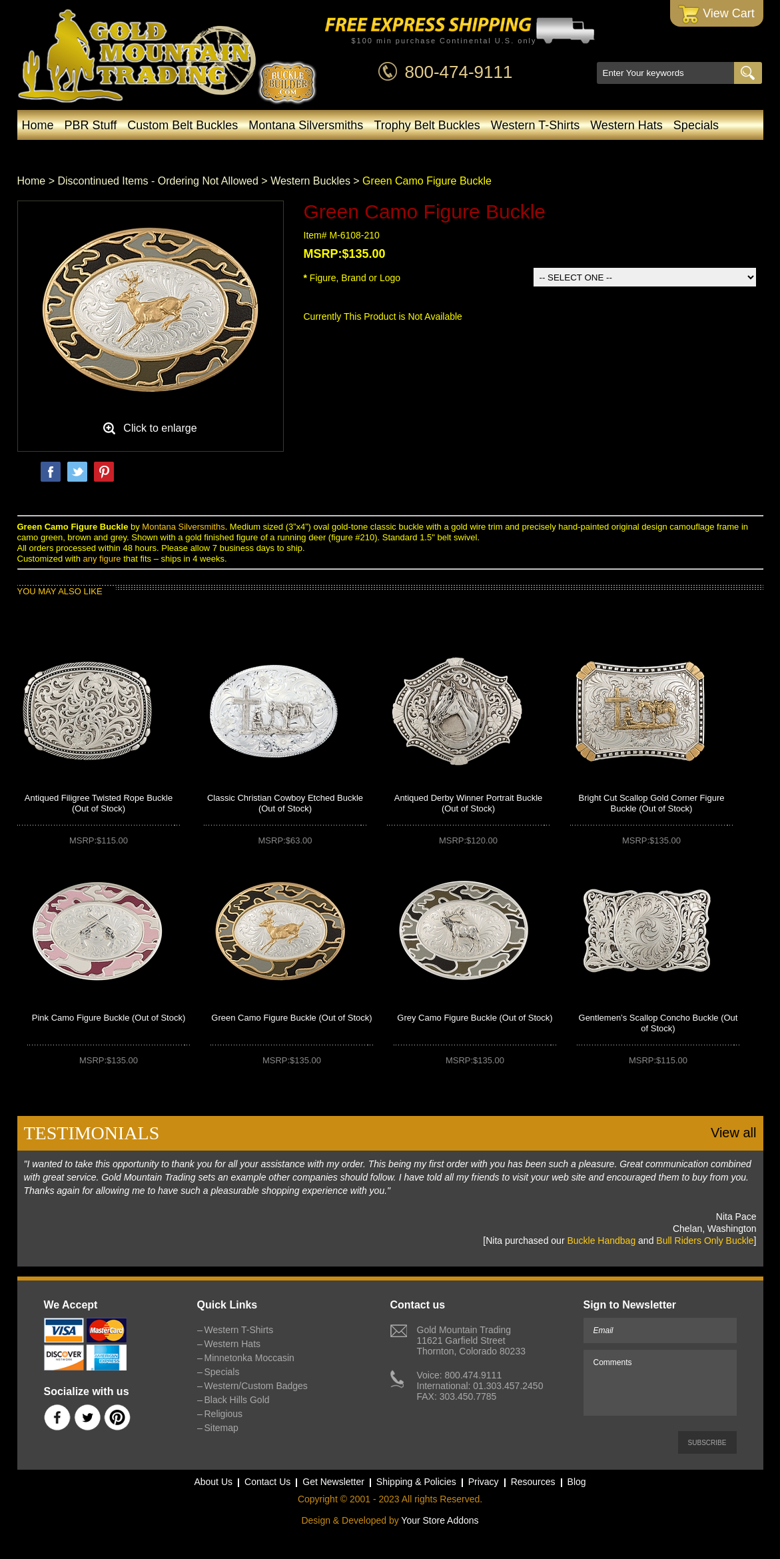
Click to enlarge (159, 428)
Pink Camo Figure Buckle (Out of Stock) (108, 1018)
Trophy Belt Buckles (427, 125)
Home (38, 125)
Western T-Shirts (535, 125)
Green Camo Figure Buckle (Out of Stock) (291, 1018)
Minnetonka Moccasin (238, 152)
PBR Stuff (91, 125)
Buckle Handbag (601, 1240)
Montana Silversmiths (305, 125)
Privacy (483, 1481)
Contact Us (267, 1481)
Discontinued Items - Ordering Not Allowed (157, 181)
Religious (223, 1413)
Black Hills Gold (516, 152)
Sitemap (221, 1427)
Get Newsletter (333, 1481)
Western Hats (626, 125)
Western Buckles (310, 181)
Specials (696, 125)
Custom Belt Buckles (182, 125)
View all (734, 1132)
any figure (102, 559)
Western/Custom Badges (385, 152)
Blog (592, 152)
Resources (533, 1481)
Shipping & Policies (416, 1481)
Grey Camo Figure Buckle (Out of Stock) (474, 1018)
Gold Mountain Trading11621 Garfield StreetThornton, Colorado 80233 (471, 1340)
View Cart (716, 14)
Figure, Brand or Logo (352, 277)
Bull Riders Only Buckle (704, 1240)
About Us (213, 1481)
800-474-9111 (459, 72)
